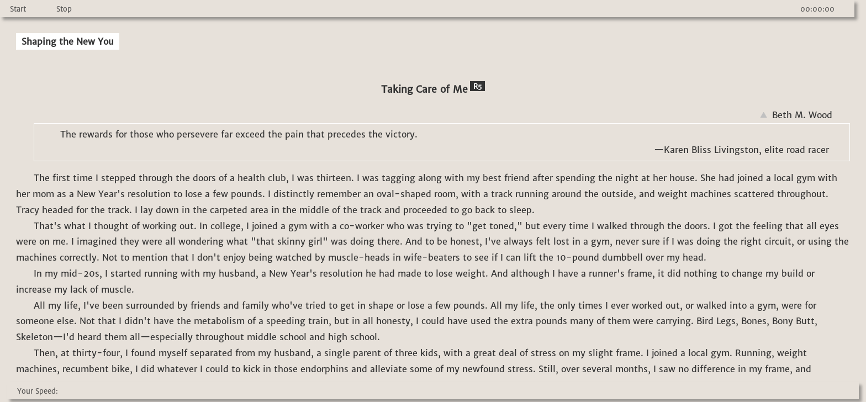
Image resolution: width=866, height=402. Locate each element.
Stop (64, 9)
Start (18, 9)
